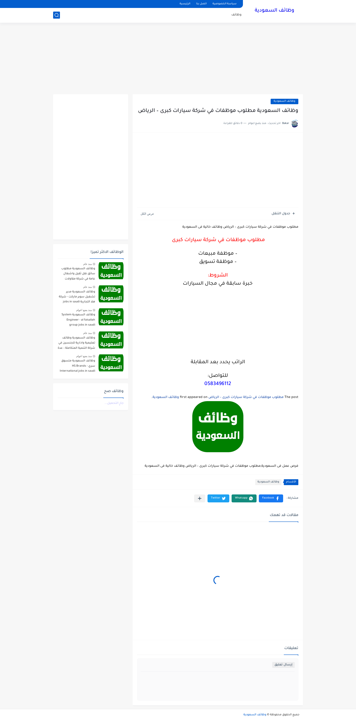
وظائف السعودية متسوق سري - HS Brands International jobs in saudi (77, 366)
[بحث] (56, 15)
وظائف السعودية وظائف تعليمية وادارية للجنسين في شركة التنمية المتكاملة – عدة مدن (76, 343)
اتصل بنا (201, 3)
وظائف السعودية (274, 11)
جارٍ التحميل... (114, 403)
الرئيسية (185, 3)
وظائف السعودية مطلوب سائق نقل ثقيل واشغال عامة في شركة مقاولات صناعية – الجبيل (78, 274)
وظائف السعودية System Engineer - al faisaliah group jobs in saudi (78, 320)
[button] (271, 498)
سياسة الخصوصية (225, 3)
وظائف (236, 15)
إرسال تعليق (283, 665)
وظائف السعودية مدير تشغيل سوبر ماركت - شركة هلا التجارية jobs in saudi (77, 297)
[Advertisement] (178, 59)
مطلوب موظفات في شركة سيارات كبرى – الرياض (246, 397)
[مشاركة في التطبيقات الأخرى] (199, 498)
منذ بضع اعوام (84, 310)
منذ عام (87, 264)
